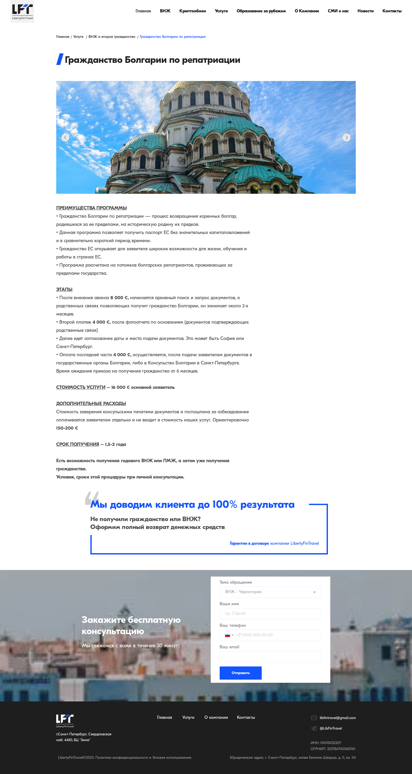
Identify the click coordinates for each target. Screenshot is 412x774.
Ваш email (229, 647)
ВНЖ (165, 11)
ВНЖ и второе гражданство (112, 37)
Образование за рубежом (261, 11)
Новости (366, 11)
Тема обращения (236, 582)
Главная (143, 11)
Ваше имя (229, 604)
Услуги (221, 11)
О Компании (307, 11)
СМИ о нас (338, 11)
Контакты (392, 11)
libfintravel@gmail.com (338, 718)
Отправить (241, 673)
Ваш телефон (233, 626)
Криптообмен (192, 11)
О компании (216, 718)
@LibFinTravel (331, 729)
